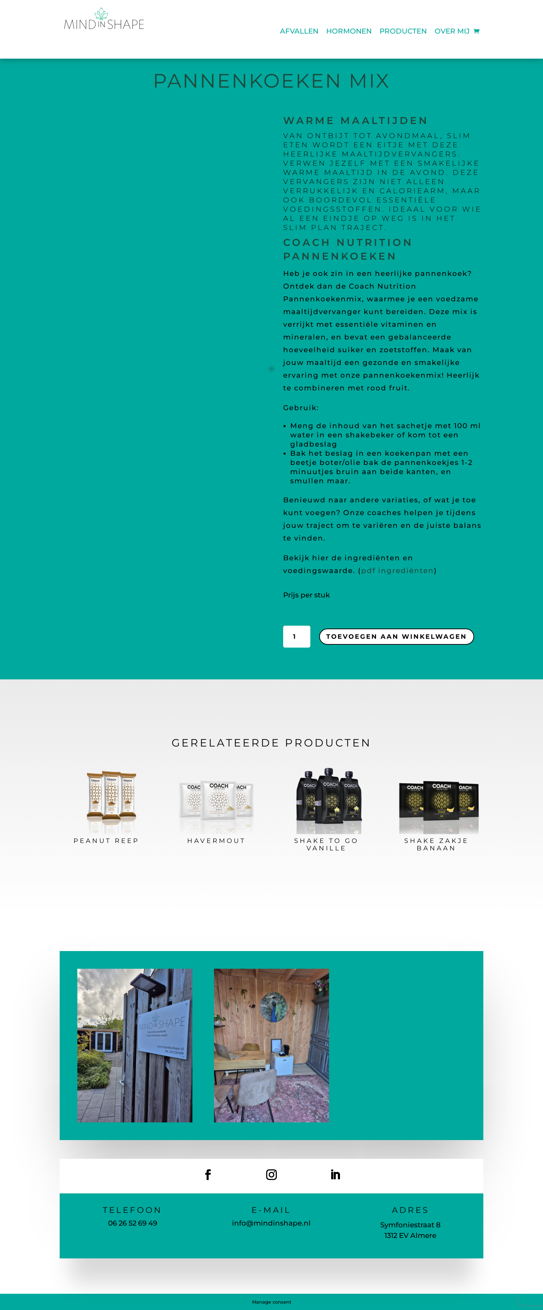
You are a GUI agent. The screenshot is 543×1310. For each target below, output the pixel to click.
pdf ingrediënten (397, 570)
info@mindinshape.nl (271, 1223)
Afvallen (299, 32)
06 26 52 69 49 (132, 1223)
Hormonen (349, 32)
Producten (403, 32)
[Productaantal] (296, 637)
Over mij (452, 32)
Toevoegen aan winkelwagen (396, 637)
